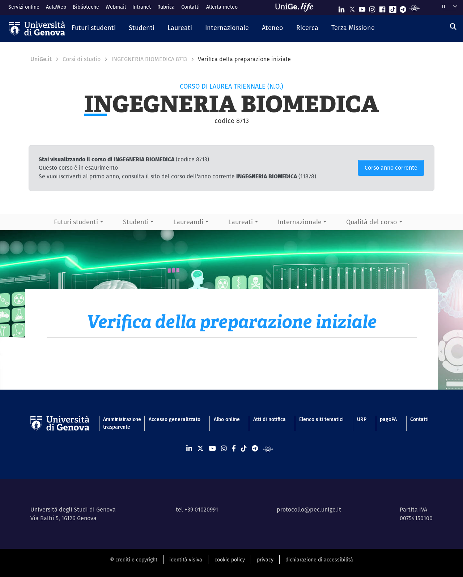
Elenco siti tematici (321, 419)
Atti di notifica (269, 419)
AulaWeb (56, 6)
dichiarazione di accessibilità (319, 559)
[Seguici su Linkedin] (341, 8)
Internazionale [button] (300, 221)
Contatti (190, 6)
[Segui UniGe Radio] (414, 8)
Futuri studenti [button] (76, 221)
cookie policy (229, 559)
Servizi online (23, 6)
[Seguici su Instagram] (372, 8)
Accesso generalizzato (174, 419)
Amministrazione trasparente (119, 423)
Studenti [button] (136, 221)
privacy (265, 559)
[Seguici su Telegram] (403, 8)
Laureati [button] (240, 221)
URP (361, 419)
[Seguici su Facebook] (382, 8)
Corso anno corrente (391, 168)
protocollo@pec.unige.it (309, 509)
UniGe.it (41, 59)
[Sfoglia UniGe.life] (296, 7)
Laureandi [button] (188, 221)
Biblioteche (86, 6)
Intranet (141, 6)
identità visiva (185, 559)
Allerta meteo (222, 6)
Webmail (116, 6)
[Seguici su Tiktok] (393, 8)
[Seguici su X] (352, 8)
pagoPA (388, 419)
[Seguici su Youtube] (362, 8)
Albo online (227, 419)
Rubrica (166, 6)
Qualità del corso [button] (371, 221)
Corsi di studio (82, 59)
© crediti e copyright (133, 559)
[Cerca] (453, 26)
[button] (93, 28)
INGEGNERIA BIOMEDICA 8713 (149, 59)
